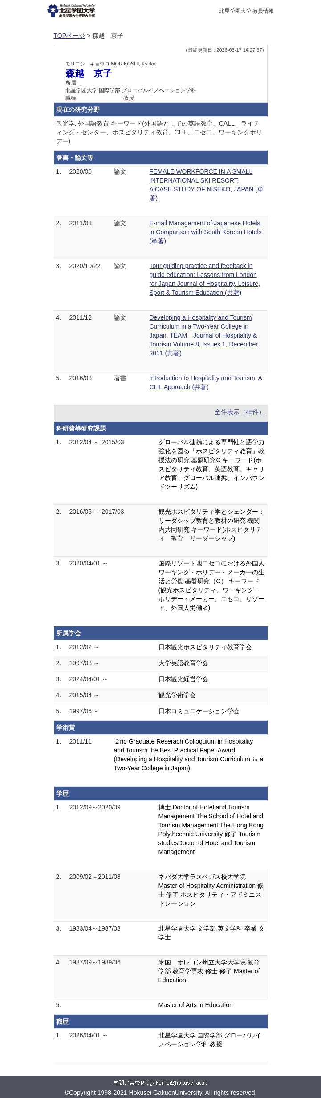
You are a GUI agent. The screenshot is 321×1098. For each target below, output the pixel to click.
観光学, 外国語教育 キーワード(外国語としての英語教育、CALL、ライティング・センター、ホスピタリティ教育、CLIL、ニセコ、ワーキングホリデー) (159, 132)
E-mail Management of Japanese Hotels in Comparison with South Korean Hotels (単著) (206, 232)
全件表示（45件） (240, 411)
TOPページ (69, 35)
